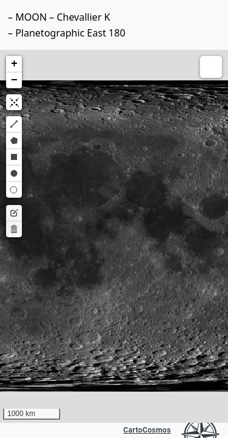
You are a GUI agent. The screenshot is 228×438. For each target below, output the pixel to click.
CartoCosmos (147, 430)
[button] (14, 64)
